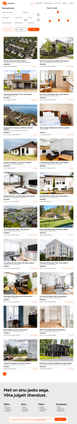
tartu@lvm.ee (25, 410)
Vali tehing (34, 19)
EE (70, 3)
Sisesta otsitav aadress (11, 14)
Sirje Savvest (70, 134)
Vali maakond (31, 14)
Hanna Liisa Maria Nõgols (67, 268)
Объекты (33, 3)
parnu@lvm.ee (42, 410)
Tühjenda (19, 29)
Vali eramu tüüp (21, 19)
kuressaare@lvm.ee (61, 410)
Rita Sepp (71, 100)
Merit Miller (70, 235)
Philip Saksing (34, 100)
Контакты (64, 3)
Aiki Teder (35, 134)
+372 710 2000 (25, 409)
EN (71, 3)
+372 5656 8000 (43, 409)
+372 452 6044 (60, 409)
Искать (32, 29)
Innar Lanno (34, 66)
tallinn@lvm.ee (7, 410)
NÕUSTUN (60, 419)
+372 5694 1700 (8, 409)
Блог (59, 3)
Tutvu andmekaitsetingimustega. (39, 420)
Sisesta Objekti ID (8, 19)
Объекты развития (48, 3)
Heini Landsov (70, 201)
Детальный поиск (8, 29)
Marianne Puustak (69, 66)
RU (73, 3)
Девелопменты (39, 3)
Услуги (55, 3)
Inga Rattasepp (33, 268)
